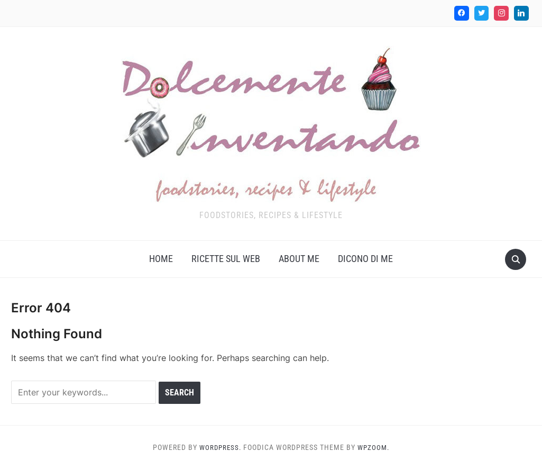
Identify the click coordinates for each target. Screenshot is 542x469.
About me (299, 258)
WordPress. (219, 447)
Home (161, 258)
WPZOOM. (375, 447)
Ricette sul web (225, 258)
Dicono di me (365, 258)
